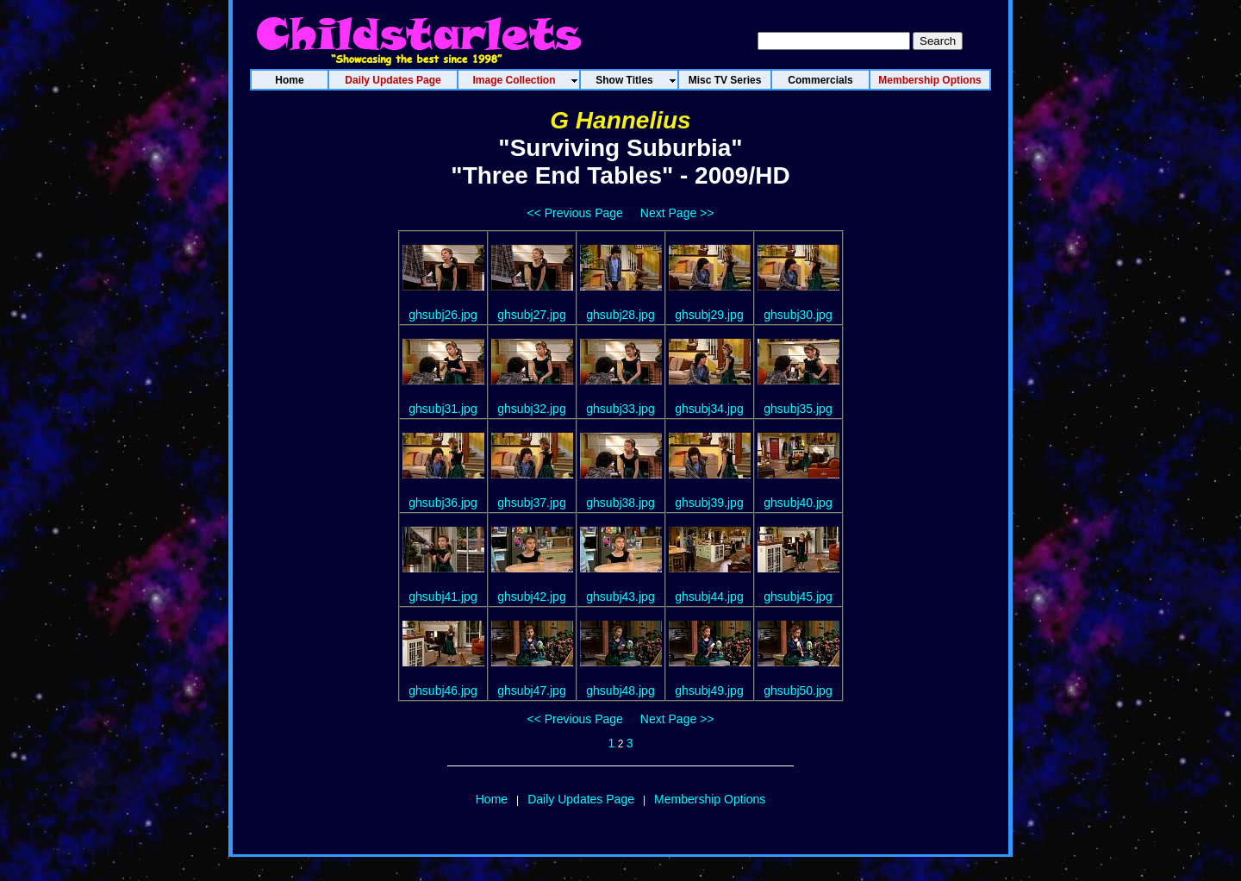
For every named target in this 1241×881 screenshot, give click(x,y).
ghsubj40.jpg (798, 502)
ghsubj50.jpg (798, 690)
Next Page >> (677, 213)
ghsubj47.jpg (531, 690)
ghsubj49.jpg (709, 690)
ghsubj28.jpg (620, 315)
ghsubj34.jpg (709, 409)
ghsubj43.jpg (620, 596)
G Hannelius (620, 120)
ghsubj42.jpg (531, 596)
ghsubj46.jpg (442, 690)
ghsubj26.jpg (442, 315)
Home (492, 799)
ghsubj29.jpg (709, 315)
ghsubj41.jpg (442, 596)
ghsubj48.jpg (620, 690)
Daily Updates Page (580, 799)
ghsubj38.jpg (620, 502)
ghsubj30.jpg (798, 315)
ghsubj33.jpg (620, 409)
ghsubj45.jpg (798, 596)
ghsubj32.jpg (531, 409)
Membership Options (709, 799)
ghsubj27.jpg (531, 315)
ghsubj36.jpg (442, 502)
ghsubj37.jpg (531, 502)
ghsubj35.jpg (798, 409)
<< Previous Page (575, 213)
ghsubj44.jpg (709, 596)
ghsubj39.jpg (709, 502)
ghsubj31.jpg (442, 409)
